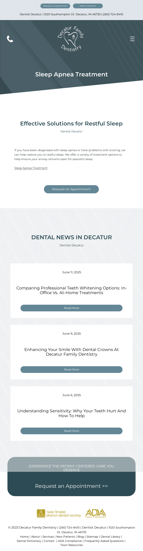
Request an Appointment (55, 6)
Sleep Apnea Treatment (30, 168)
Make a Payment (88, 6)
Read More (73, 308)
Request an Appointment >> (71, 486)
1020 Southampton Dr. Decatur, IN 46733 (72, 14)
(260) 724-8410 (113, 14)
